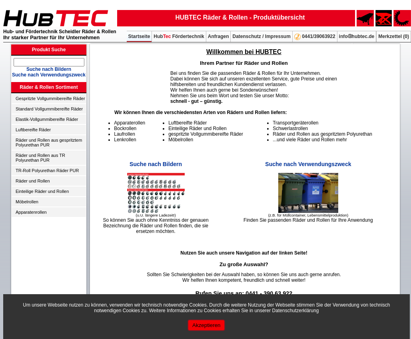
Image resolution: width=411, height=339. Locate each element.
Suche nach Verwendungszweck (49, 75)
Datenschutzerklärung (295, 310)
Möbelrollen (27, 201)
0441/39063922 (314, 37)
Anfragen (218, 36)
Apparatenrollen (31, 212)
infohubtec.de (357, 36)
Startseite (139, 36)
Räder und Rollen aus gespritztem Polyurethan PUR (49, 142)
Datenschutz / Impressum (261, 36)
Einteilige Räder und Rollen (42, 191)
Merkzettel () (393, 36)
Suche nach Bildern (48, 69)
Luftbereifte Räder (33, 129)
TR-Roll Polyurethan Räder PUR (47, 170)
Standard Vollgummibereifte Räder (49, 108)
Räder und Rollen (33, 181)
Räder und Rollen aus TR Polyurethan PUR (40, 157)
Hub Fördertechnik (179, 36)
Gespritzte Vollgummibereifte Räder (50, 98)
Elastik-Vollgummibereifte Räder (47, 119)
